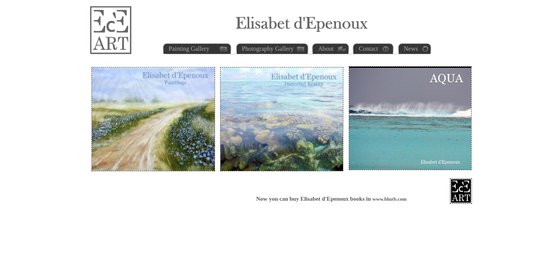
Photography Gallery (268, 48)
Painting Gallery (189, 48)
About (326, 48)
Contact (368, 48)
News (411, 48)
